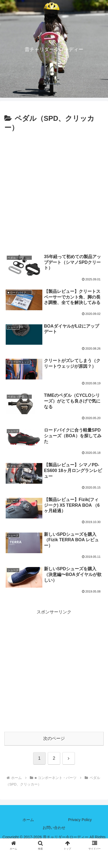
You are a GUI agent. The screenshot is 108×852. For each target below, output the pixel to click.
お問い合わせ (54, 827)
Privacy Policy (80, 820)
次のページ (54, 738)
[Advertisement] (54, 191)
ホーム (28, 820)
